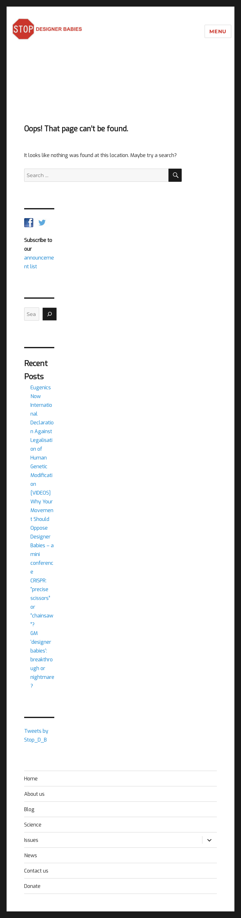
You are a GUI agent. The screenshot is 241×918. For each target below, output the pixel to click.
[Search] (49, 314)
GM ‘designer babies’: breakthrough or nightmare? (42, 659)
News (30, 855)
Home (31, 778)
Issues (31, 840)
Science (32, 824)
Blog (29, 809)
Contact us (36, 871)
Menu (218, 31)
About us (34, 794)
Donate (32, 886)
